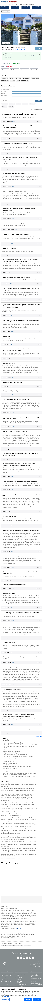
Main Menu (3, 6)
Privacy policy (19, 977)
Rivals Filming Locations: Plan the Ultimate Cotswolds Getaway (36, 975)
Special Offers (15, 6)
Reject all (37, 999)
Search (38, 100)
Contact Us (36, 6)
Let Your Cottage (26, 6)
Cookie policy (19, 979)
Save (36, 48)
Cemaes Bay (18, 928)
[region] (21, 994)
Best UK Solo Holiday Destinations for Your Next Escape (36, 984)
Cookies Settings (5, 999)
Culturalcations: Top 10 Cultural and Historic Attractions (36, 980)
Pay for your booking (21, 986)
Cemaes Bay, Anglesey (13, 49)
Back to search (6, 11)
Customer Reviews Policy (22, 984)
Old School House (9, 47)
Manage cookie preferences (20, 982)
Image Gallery (6, 43)
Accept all (28, 999)
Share (40, 48)
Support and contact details (21, 975)
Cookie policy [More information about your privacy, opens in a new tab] (6, 996)
